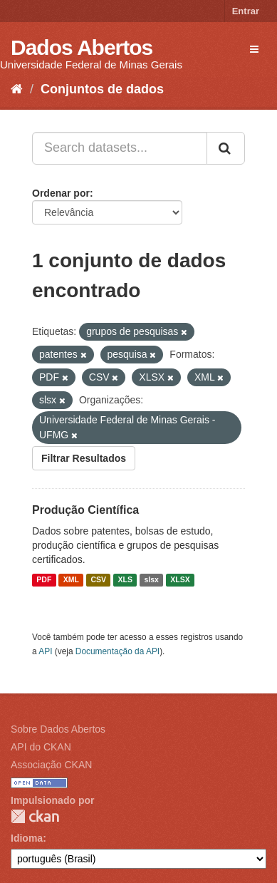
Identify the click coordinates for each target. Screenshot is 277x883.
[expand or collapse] (254, 49)
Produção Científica (85, 510)
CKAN (35, 816)
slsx (151, 580)
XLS (125, 580)
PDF (43, 580)
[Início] (17, 89)
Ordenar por (61, 193)
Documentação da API (117, 651)
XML (71, 580)
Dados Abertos (81, 47)
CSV (98, 580)
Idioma (27, 838)
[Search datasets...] (119, 148)
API (45, 651)
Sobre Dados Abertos (58, 729)
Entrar (245, 11)
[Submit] (226, 148)
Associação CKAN (51, 764)
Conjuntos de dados (102, 89)
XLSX (179, 580)
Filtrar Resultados (83, 458)
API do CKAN (41, 747)
